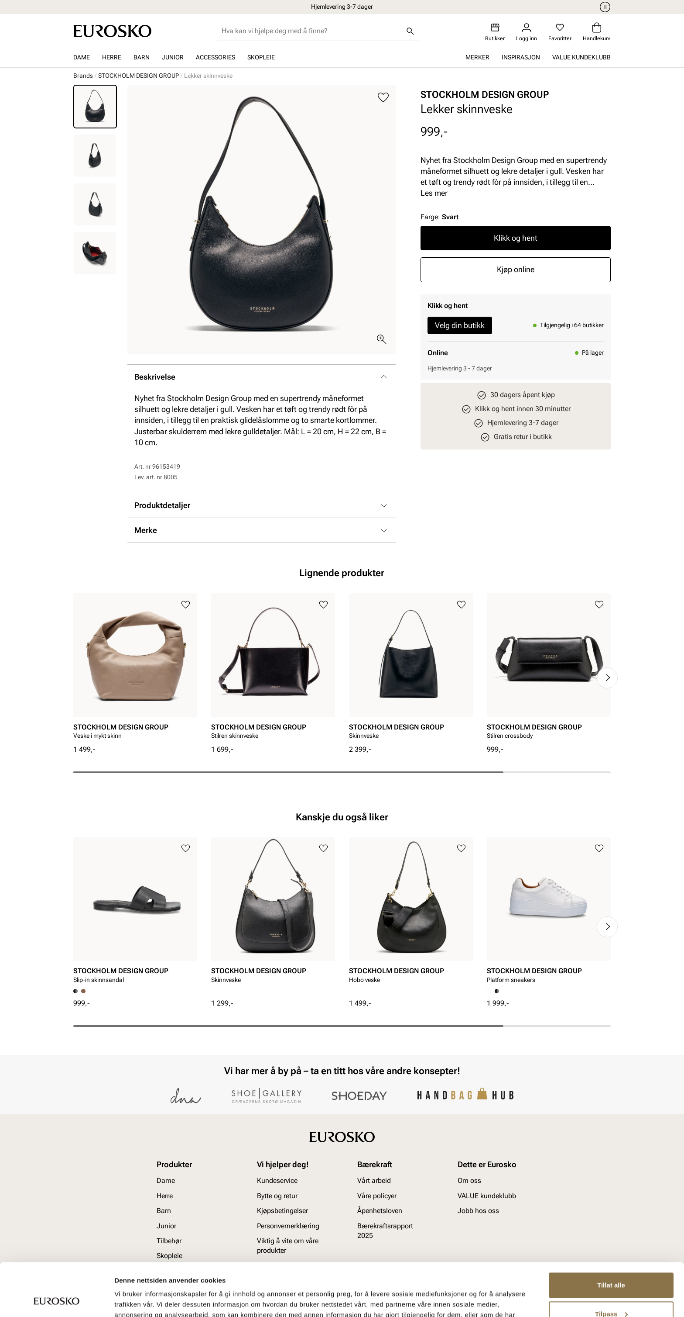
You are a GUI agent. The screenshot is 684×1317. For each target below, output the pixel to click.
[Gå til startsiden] (112, 31)
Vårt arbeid (374, 1180)
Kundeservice (277, 1180)
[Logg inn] (526, 32)
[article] (135, 669)
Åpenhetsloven (379, 1210)
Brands (83, 75)
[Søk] (410, 31)
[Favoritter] (560, 32)
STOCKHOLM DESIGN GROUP (138, 75)
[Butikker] (495, 32)
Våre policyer (377, 1196)
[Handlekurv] (596, 32)
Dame (81, 57)
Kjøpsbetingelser (282, 1210)
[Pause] (604, 7)
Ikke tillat (611, 1292)
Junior (173, 57)
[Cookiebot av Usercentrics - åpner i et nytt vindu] (56, 1300)
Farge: (439, 217)
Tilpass (611, 1264)
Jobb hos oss (478, 1210)
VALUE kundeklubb (581, 57)
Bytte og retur (277, 1196)
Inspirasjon (521, 57)
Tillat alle (611, 1235)
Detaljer (126, 1299)
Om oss (469, 1180)
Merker (477, 57)
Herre (111, 57)
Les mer (434, 192)
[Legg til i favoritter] (383, 97)
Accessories (215, 57)
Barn (141, 57)
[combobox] (311, 31)
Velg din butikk (460, 325)
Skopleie (261, 57)
